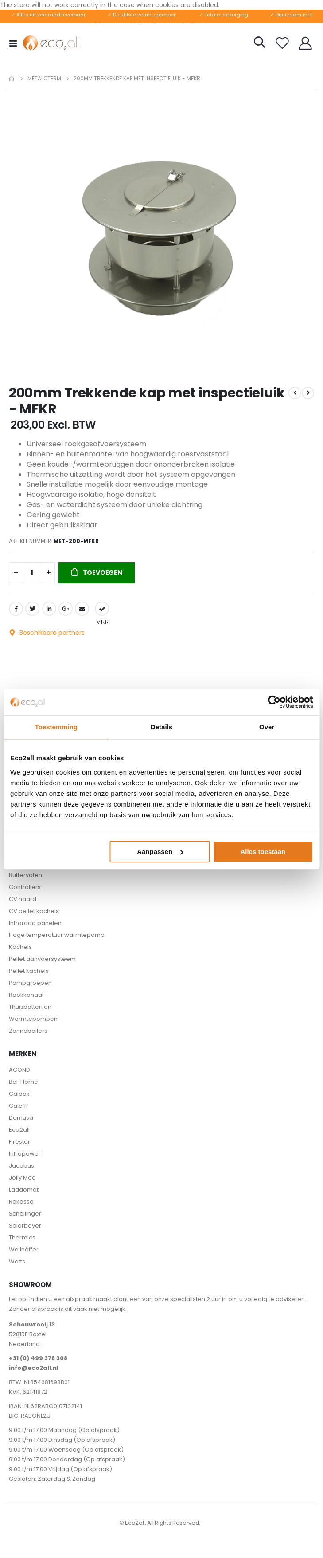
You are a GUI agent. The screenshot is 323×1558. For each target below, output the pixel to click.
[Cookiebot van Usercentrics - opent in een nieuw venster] (274, 701)
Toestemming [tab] (56, 727)
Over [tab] (266, 727)
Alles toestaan (262, 851)
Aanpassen (160, 851)
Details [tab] (161, 727)
